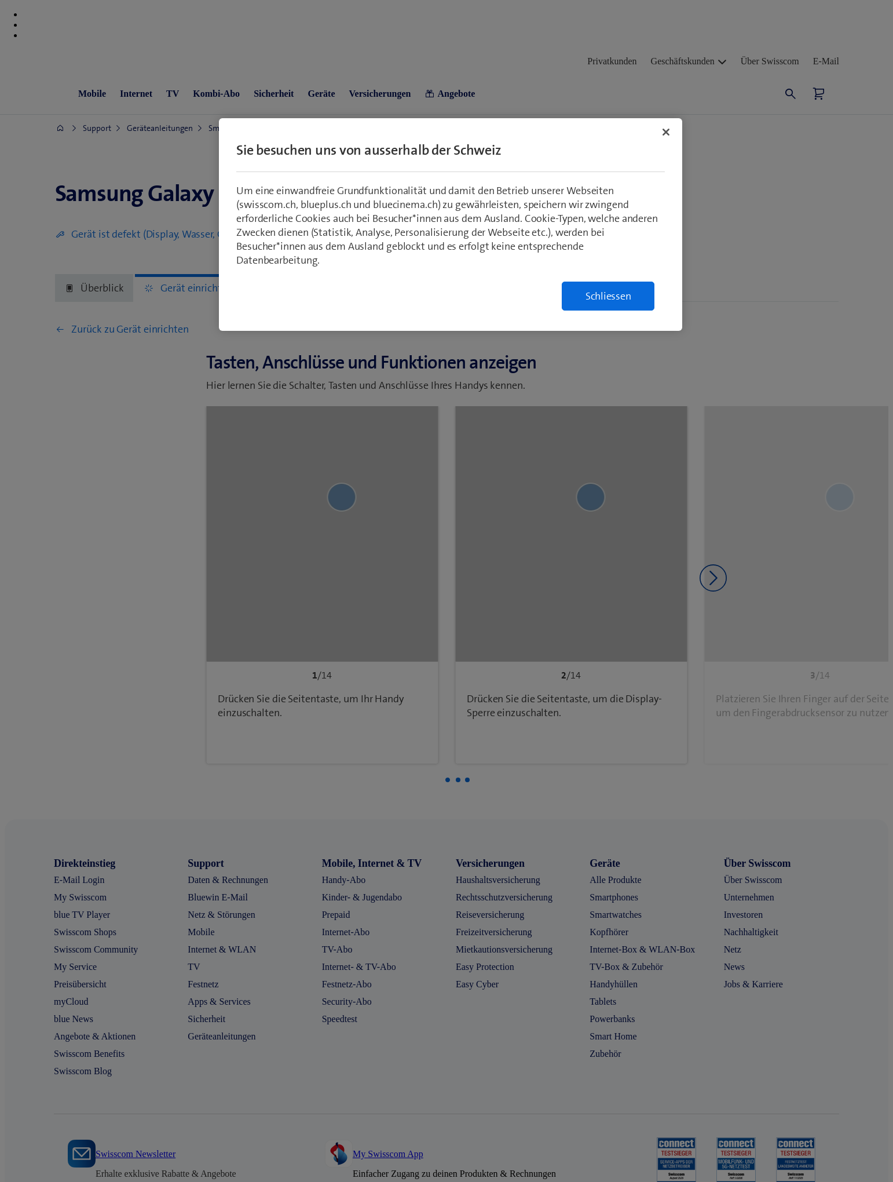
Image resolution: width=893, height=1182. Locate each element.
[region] (450, 224)
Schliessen (608, 296)
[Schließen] (666, 132)
